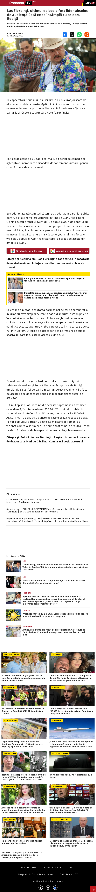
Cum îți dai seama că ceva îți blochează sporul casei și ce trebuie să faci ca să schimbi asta (54, 279)
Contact (71, 867)
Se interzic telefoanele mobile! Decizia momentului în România (21, 842)
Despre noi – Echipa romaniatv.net (35, 874)
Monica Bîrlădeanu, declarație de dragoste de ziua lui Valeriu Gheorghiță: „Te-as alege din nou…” (54, 581)
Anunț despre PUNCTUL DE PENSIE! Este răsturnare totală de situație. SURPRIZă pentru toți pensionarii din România (45, 510)
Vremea (26, 610)
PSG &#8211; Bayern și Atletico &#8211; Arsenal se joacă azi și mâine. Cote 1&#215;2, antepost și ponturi (21, 855)
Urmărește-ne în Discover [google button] (27, 251)
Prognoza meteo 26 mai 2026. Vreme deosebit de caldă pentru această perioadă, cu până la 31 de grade (55, 615)
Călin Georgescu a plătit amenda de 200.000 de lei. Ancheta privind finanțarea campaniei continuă (71, 711)
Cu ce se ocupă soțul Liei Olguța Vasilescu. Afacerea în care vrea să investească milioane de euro (44, 500)
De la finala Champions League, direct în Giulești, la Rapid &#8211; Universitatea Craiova (22, 711)
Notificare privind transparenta (48, 881)
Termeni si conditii (52, 867)
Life (24, 561)
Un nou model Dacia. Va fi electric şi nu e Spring (70, 776)
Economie (27, 593)
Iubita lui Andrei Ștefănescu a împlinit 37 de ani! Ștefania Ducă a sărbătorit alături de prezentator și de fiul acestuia (70, 678)
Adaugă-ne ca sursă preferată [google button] (69, 251)
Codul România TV (69, 874)
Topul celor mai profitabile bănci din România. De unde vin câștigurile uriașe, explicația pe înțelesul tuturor (22, 744)
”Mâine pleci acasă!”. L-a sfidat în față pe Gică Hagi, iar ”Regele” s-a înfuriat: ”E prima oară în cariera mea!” (70, 810)
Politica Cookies (28, 867)
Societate (27, 626)
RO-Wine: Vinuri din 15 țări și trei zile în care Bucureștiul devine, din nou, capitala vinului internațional (23, 678)
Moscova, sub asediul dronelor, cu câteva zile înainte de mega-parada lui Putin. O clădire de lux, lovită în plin (71, 843)
